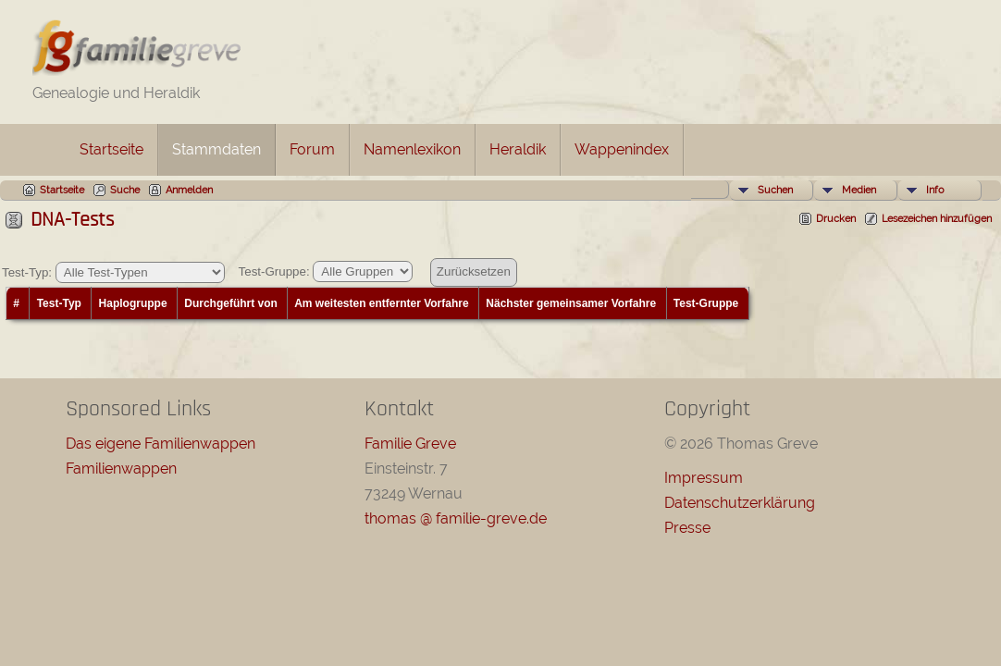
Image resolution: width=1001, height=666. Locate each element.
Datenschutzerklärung (739, 503)
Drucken (836, 219)
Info (935, 190)
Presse (687, 527)
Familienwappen (121, 468)
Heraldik (517, 149)
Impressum (703, 478)
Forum (312, 149)
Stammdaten (216, 149)
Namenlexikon (412, 149)
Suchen (775, 190)
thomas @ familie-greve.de (456, 518)
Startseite (111, 149)
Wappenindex (622, 149)
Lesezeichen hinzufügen (937, 219)
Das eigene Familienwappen (160, 443)
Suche (125, 190)
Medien (859, 190)
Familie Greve (410, 443)
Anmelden (189, 190)
